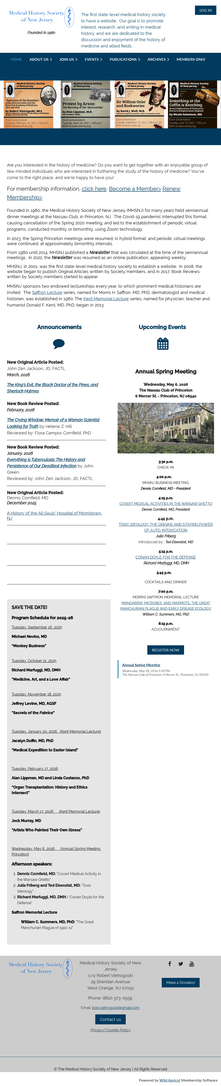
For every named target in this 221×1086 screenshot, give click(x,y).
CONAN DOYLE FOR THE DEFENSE (165, 557)
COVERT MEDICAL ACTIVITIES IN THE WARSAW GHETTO (165, 504)
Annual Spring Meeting (141, 665)
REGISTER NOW (165, 650)
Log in (206, 10)
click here (94, 188)
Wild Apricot (169, 1080)
